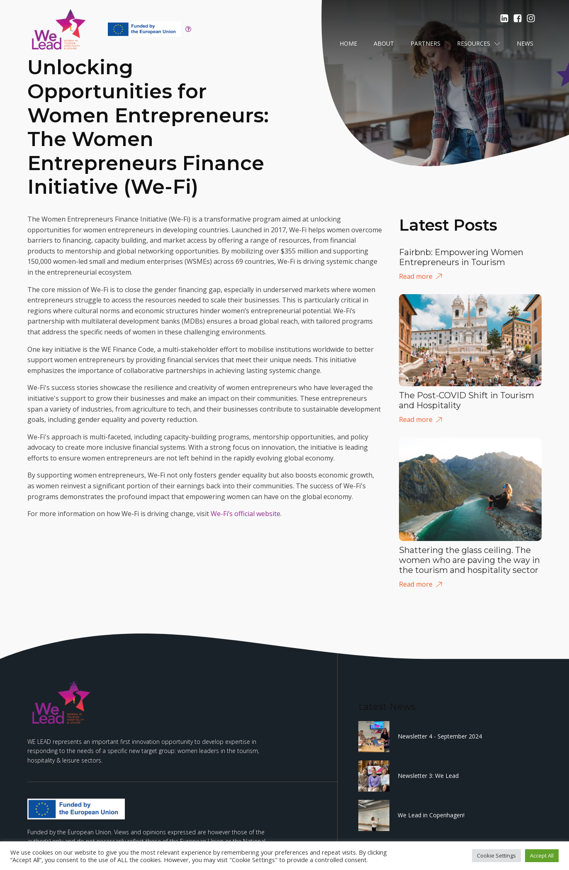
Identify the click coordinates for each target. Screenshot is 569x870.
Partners (425, 43)
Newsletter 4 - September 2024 (440, 736)
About (384, 43)
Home (348, 43)
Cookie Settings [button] (496, 855)
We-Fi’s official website (245, 513)
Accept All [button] (542, 855)
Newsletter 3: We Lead (428, 776)
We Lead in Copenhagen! (431, 815)
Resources (478, 43)
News (525, 43)
